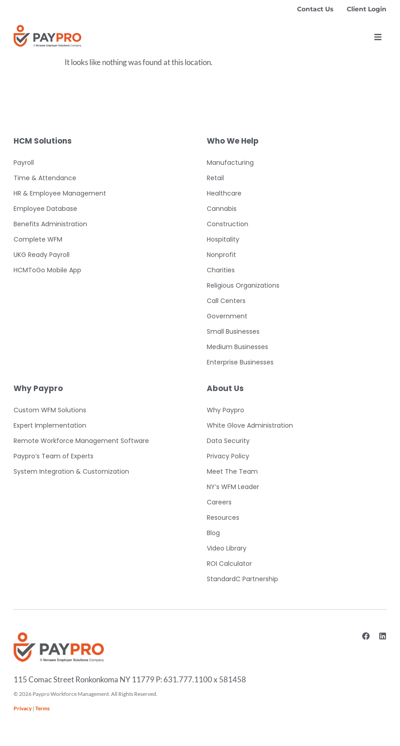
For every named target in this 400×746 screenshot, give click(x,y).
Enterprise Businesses (240, 362)
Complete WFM (38, 239)
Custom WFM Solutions (50, 410)
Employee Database (45, 208)
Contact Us (315, 9)
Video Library (227, 548)
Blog (213, 532)
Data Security (228, 440)
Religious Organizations (243, 285)
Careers (219, 502)
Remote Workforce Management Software (81, 440)
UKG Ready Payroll (42, 254)
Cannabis (222, 208)
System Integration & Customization (71, 471)
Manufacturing (230, 162)
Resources (223, 517)
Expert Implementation (50, 425)
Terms (42, 708)
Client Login (366, 9)
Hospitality (223, 239)
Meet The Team (232, 471)
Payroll (24, 162)
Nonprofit (221, 254)
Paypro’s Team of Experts (53, 456)
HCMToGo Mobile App (47, 270)
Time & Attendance (45, 177)
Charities (221, 270)
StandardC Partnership (242, 578)
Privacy (23, 708)
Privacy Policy (228, 456)
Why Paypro (225, 410)
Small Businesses (233, 331)
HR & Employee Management (60, 193)
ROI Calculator (229, 563)
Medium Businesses (237, 346)
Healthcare (224, 193)
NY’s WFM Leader (233, 486)
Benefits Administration (50, 223)
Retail (215, 177)
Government (227, 316)
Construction (227, 223)
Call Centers (226, 300)
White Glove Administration (250, 425)
